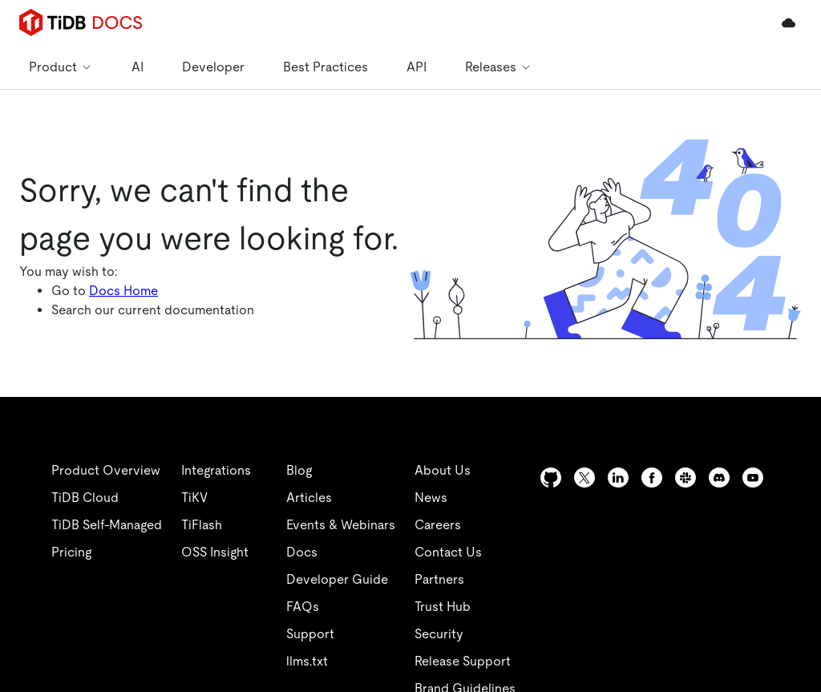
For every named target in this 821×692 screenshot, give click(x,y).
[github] (449, 477)
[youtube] (667, 510)
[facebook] (684, 477)
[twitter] (513, 477)
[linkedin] (481, 509)
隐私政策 (330, 650)
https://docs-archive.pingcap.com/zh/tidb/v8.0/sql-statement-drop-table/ (202, 257)
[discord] (751, 477)
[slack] (717, 477)
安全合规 (400, 650)
